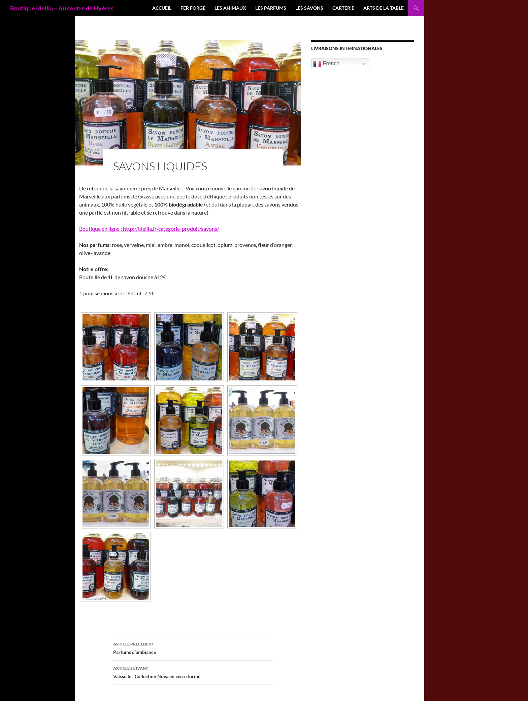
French (326, 64)
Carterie (343, 8)
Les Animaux (230, 8)
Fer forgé (192, 8)
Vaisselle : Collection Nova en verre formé (193, 671)
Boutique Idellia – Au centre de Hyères (61, 8)
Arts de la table (383, 8)
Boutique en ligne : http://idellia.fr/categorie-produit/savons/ (149, 228)
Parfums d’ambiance (193, 647)
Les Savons (309, 8)
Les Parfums (270, 8)
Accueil (161, 8)
